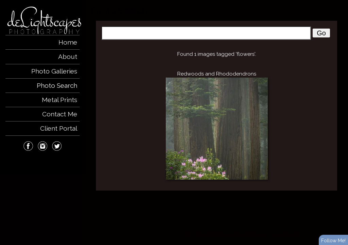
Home (68, 42)
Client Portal (58, 128)
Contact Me (59, 114)
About (67, 56)
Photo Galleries (54, 71)
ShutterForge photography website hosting (220, 234)
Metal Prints (59, 99)
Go (321, 33)
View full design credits (280, 234)
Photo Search (57, 85)
